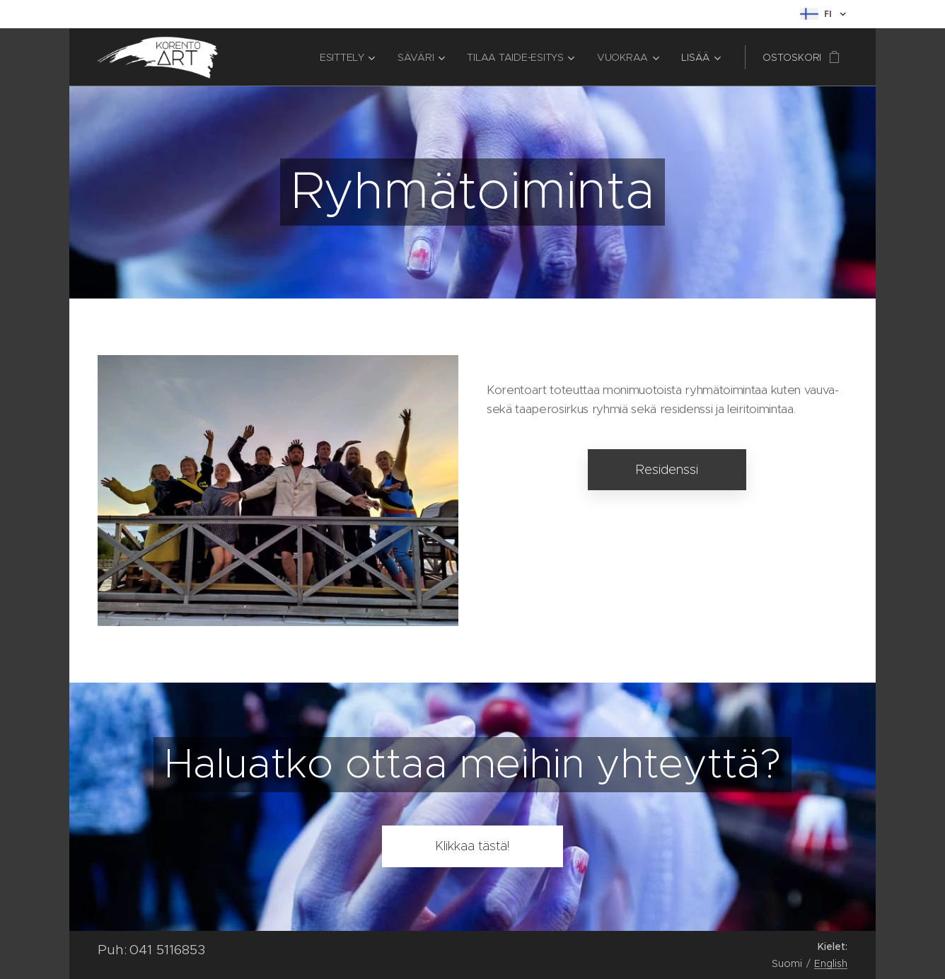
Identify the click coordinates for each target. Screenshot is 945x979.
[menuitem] (348, 57)
